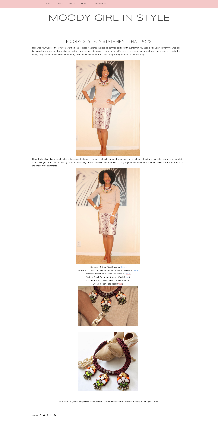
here (120, 284)
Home (47, 4)
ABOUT (60, 4)
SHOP (83, 4)
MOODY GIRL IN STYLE (109, 18)
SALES (72, 4)
